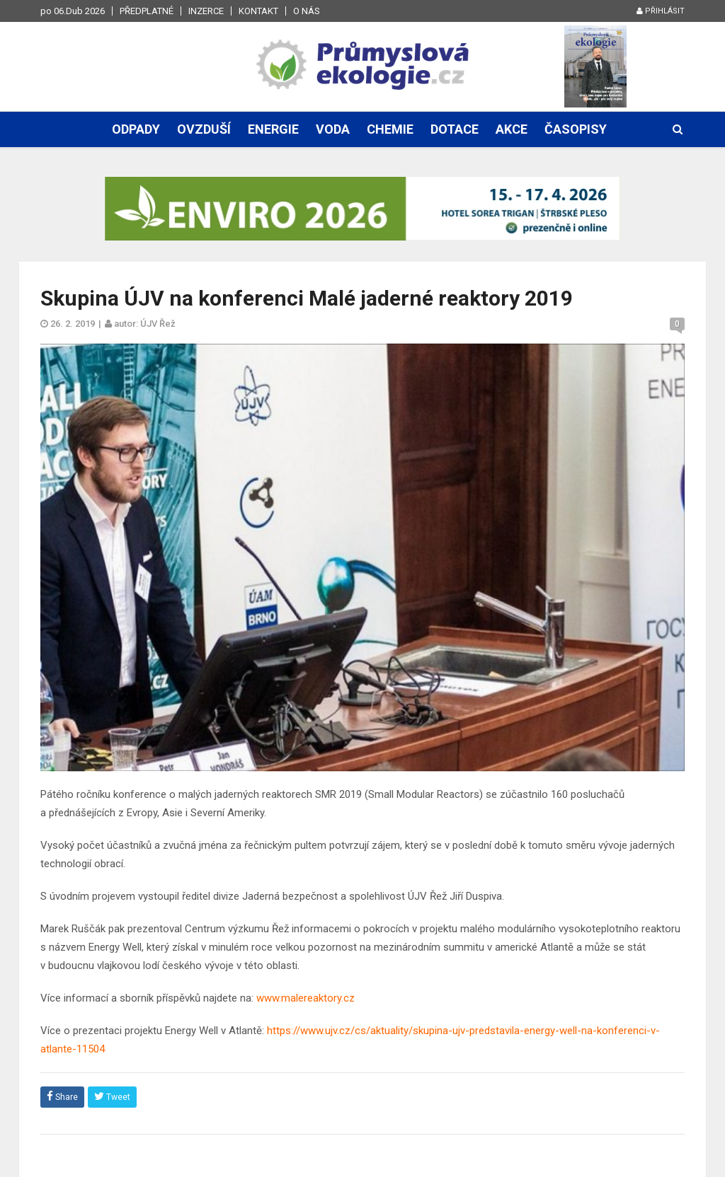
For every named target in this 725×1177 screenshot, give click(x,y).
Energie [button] (273, 129)
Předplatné (146, 11)
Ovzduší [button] (204, 129)
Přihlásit (660, 11)
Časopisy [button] (575, 129)
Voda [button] (333, 129)
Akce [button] (511, 129)
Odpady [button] (136, 129)
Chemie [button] (390, 129)
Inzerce (206, 11)
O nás (306, 11)
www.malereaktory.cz (305, 998)
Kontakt (258, 11)
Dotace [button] (454, 129)
